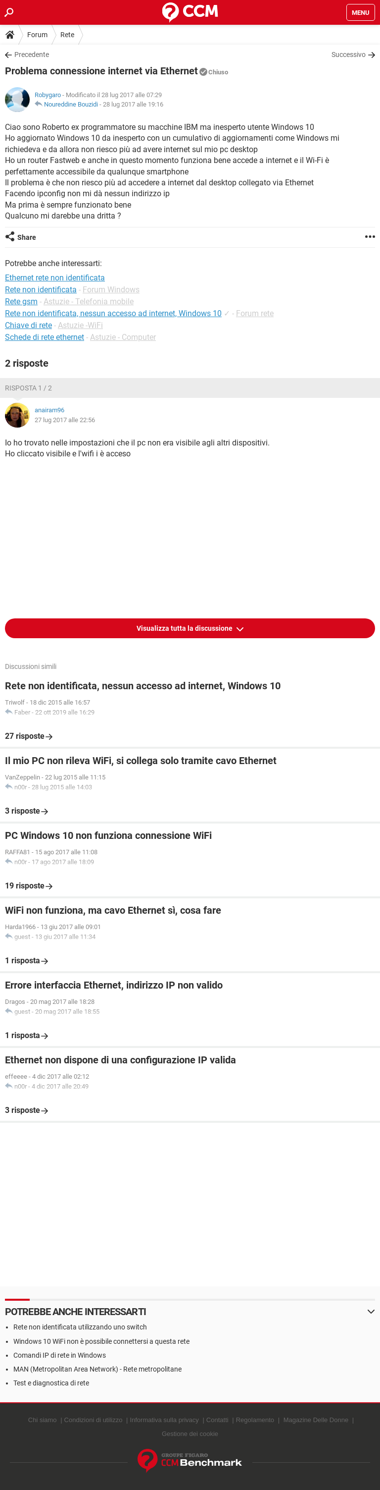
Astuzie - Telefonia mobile (89, 301)
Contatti (217, 1420)
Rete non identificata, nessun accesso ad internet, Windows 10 (113, 313)
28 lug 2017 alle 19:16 (133, 104)
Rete (67, 35)
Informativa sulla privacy (164, 1420)
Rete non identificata (41, 289)
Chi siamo (42, 1420)
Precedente (31, 54)
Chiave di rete (28, 325)
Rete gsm (21, 301)
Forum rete (255, 313)
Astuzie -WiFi (80, 325)
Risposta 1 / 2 (28, 388)
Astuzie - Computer (123, 337)
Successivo (349, 54)
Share (26, 237)
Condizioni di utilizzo (93, 1420)
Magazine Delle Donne (316, 1420)
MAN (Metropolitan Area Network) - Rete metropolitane (97, 1369)
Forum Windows (111, 289)
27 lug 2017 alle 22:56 (65, 420)
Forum (37, 35)
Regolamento (255, 1420)
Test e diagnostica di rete (51, 1383)
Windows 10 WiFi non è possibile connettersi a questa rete (101, 1341)
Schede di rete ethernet (44, 337)
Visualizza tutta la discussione (185, 628)
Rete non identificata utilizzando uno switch (80, 1327)
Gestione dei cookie (190, 1433)
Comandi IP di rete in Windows (59, 1355)
